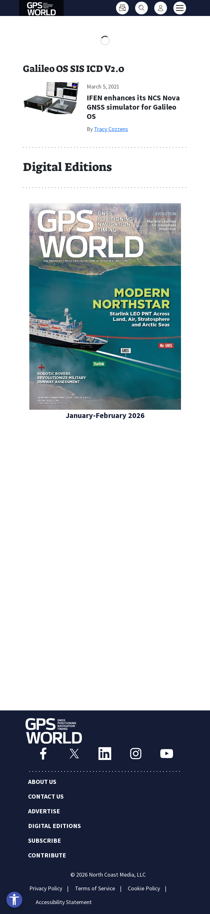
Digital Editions (54, 826)
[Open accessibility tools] (14, 900)
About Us (42, 782)
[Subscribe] (122, 8)
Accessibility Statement (64, 902)
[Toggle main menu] (179, 8)
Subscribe (44, 840)
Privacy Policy (45, 888)
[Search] (141, 8)
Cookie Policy (144, 888)
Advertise (44, 811)
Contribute (47, 855)
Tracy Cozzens (111, 129)
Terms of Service (95, 888)
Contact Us (46, 796)
